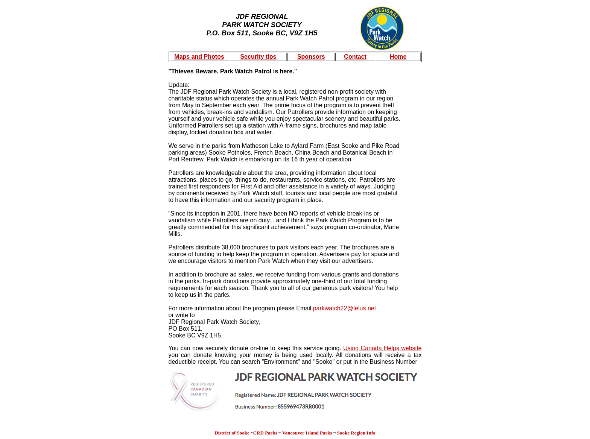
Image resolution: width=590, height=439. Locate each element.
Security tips (258, 56)
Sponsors (311, 56)
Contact (355, 56)
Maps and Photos (199, 56)
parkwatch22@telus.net (344, 308)
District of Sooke (231, 433)
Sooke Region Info (356, 433)
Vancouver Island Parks (307, 433)
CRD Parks (265, 433)
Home (398, 56)
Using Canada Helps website (382, 348)
